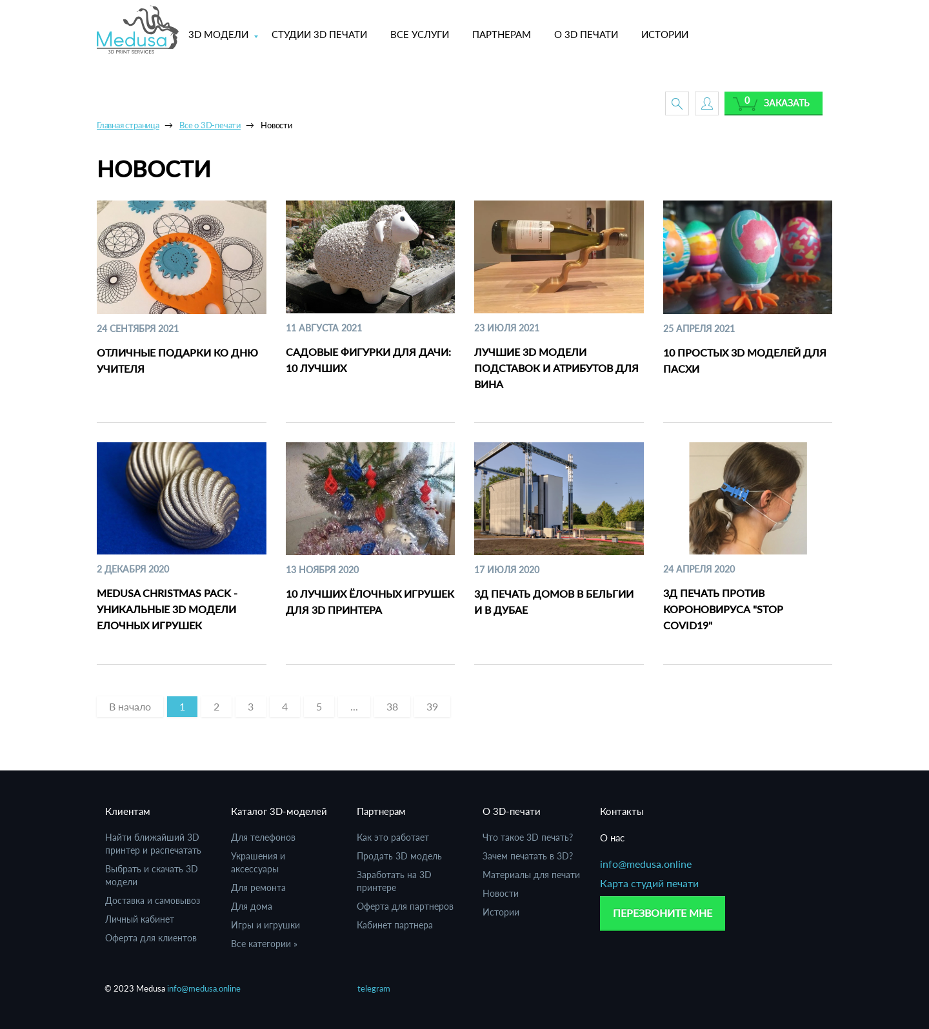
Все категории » (264, 943)
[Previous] (130, 706)
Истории (501, 911)
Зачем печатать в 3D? (528, 855)
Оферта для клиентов (151, 937)
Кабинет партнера (395, 924)
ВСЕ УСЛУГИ (419, 34)
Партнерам (381, 811)
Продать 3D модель (399, 855)
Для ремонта (258, 887)
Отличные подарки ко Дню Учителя (177, 360)
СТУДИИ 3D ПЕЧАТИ (319, 34)
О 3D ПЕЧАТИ (586, 34)
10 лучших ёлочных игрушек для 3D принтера (370, 601)
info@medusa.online (646, 864)
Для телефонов (263, 837)
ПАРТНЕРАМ (501, 34)
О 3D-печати (512, 811)
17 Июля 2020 (506, 569)
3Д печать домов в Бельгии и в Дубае (554, 601)
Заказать (787, 102)
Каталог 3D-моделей (279, 811)
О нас (612, 837)
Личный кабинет (139, 919)
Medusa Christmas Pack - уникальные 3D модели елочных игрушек (167, 609)
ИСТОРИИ (664, 34)
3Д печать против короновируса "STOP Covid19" (723, 609)
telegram (373, 988)
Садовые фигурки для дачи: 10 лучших (368, 360)
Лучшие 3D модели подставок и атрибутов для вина (556, 368)
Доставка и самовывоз (152, 900)
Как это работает (393, 837)
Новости (501, 893)
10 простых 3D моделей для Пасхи (744, 360)
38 (392, 706)
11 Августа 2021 (324, 327)
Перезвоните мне (662, 912)
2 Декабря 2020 (133, 569)
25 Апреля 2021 (699, 328)
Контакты (622, 811)
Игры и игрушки (265, 924)
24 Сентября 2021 (138, 328)
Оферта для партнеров (405, 906)
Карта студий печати (649, 883)
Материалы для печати (531, 874)
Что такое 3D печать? (528, 837)
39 (432, 706)
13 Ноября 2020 (322, 569)
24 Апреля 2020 (699, 569)
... (354, 706)
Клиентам (127, 811)
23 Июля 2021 (506, 327)
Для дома (251, 906)
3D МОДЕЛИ (218, 34)
